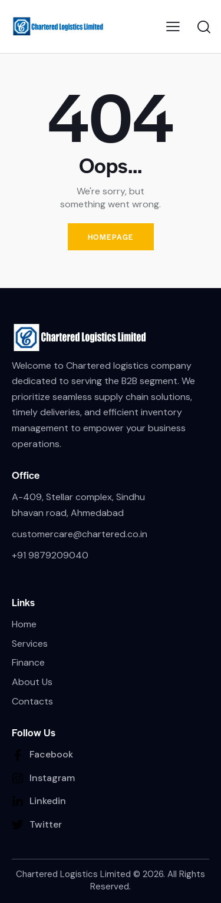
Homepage (111, 236)
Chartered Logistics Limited (73, 874)
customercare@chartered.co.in (79, 534)
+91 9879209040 (50, 555)
